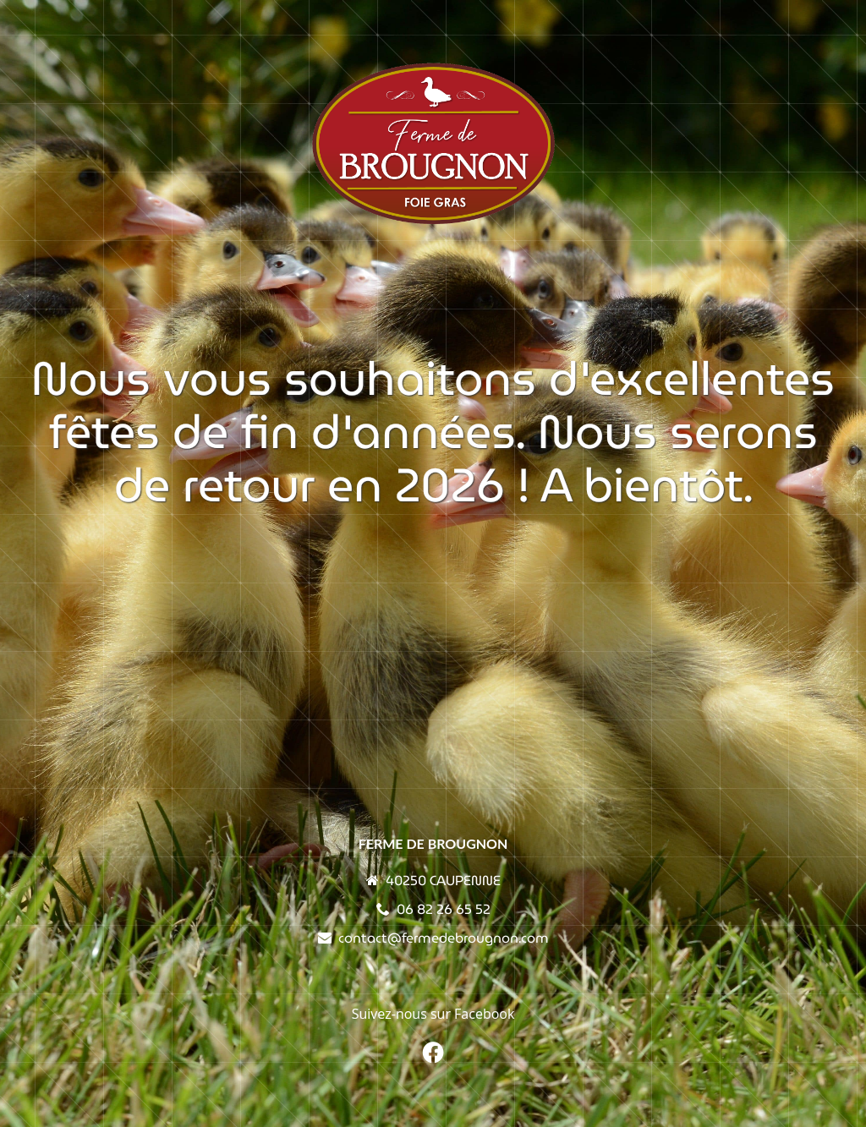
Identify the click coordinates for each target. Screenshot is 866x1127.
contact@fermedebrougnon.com (443, 938)
